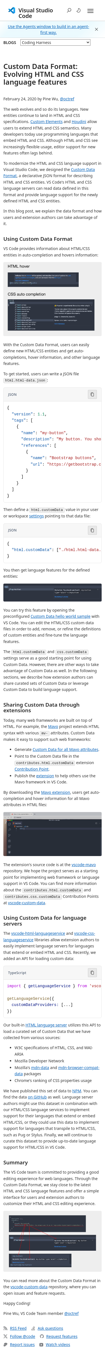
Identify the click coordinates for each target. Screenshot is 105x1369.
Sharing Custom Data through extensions (41, 707)
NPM (76, 1090)
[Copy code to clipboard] (92, 394)
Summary (15, 1162)
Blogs (9, 42)
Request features (59, 1336)
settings (36, 516)
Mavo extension (55, 792)
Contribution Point (31, 769)
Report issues (19, 1344)
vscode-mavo (84, 864)
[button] (69, 10)
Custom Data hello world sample (60, 616)
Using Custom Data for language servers (45, 920)
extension (45, 775)
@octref (67, 98)
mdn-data (40, 1067)
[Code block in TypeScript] (52, 999)
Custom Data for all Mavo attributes (66, 749)
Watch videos (54, 1344)
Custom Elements (46, 121)
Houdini (79, 121)
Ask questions (47, 1328)
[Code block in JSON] (52, 451)
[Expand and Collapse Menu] (90, 11)
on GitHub (37, 1097)
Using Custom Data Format (37, 238)
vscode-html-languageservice (38, 933)
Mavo (53, 726)
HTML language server (46, 1025)
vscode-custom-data (26, 902)
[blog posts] (55, 42)
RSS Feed (15, 1328)
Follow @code (19, 1336)
